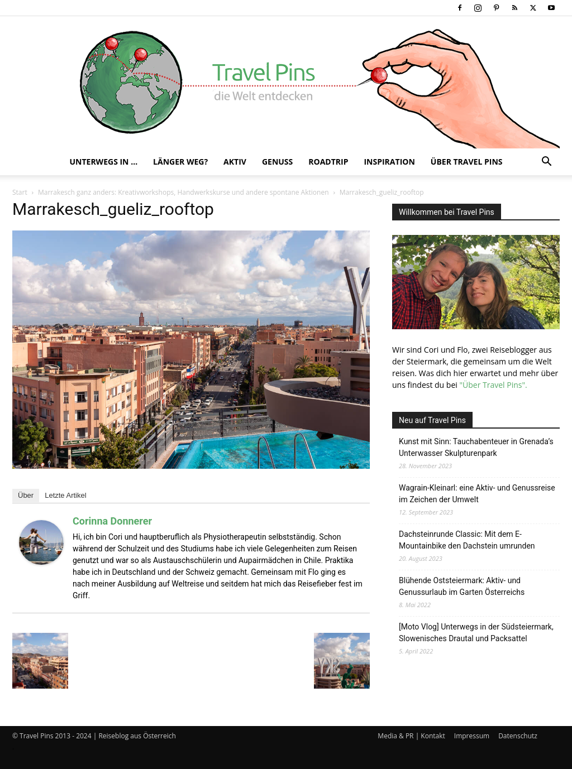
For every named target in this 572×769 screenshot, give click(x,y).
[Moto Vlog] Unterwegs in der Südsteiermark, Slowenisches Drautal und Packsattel (476, 632)
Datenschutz (517, 736)
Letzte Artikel (65, 495)
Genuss (277, 161)
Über (26, 495)
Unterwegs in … (103, 161)
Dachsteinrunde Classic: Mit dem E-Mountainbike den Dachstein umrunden (467, 540)
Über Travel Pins (467, 161)
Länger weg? (180, 161)
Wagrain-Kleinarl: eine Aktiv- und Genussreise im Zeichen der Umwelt (477, 493)
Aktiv (234, 161)
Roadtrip (328, 161)
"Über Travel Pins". (493, 384)
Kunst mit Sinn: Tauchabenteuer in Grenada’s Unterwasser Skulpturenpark (476, 447)
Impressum (471, 736)
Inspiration (389, 161)
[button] (546, 162)
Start (19, 192)
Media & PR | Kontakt (411, 736)
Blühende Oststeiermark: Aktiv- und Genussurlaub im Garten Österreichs (462, 586)
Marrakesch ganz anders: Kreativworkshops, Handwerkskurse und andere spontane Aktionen (183, 192)
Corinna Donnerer (112, 521)
